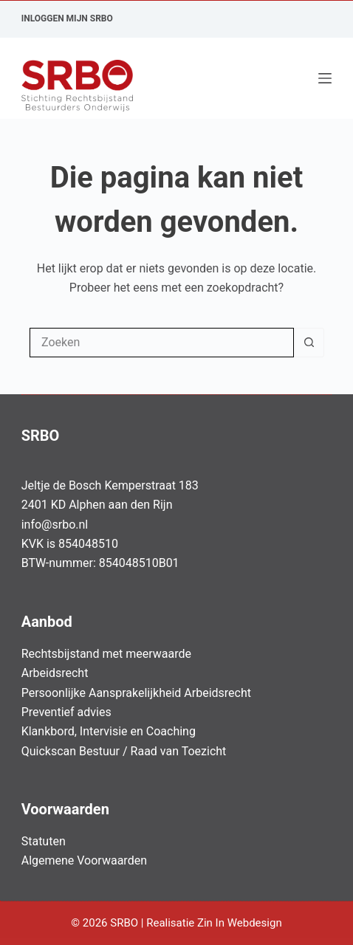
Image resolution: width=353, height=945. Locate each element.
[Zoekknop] (308, 342)
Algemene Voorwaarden (84, 860)
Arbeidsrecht (55, 673)
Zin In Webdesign (240, 922)
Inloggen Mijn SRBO (67, 18)
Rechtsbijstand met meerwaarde (106, 654)
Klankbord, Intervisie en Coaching (108, 731)
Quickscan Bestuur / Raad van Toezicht (124, 751)
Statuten (43, 841)
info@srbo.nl (55, 525)
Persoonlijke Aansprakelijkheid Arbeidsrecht (136, 693)
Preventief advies (66, 712)
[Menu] (325, 78)
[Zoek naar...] (162, 342)
